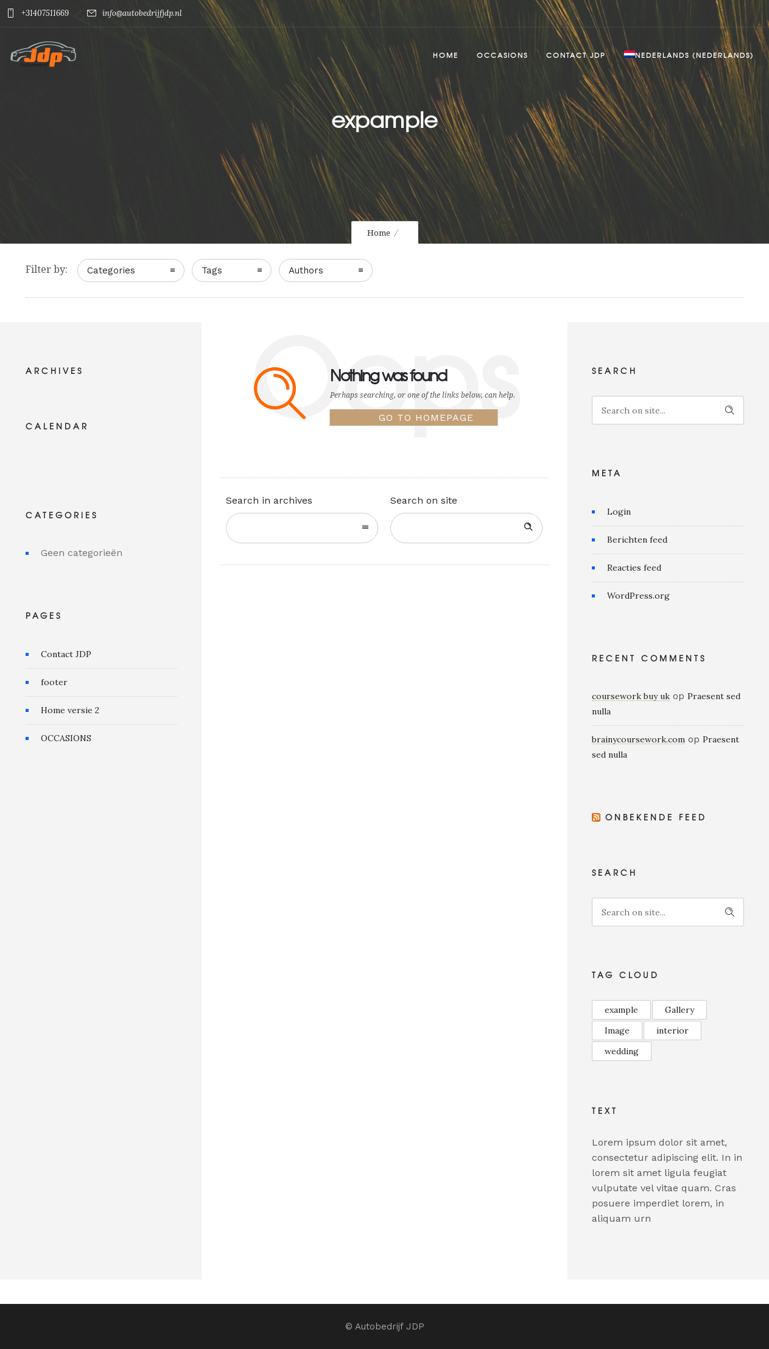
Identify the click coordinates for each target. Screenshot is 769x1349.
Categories (111, 270)
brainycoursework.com (638, 739)
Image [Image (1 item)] (617, 1030)
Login (619, 511)
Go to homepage (426, 418)
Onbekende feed (656, 817)
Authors (306, 270)
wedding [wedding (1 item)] (622, 1051)
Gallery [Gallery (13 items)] (679, 1009)
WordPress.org (638, 595)
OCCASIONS (66, 738)
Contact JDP (576, 55)
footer (54, 682)
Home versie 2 (70, 710)
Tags (212, 270)
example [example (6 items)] (621, 1009)
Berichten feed (637, 539)
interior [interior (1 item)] (672, 1030)
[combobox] (302, 528)
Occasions (502, 55)
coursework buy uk (631, 696)
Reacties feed (634, 567)
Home (445, 55)
